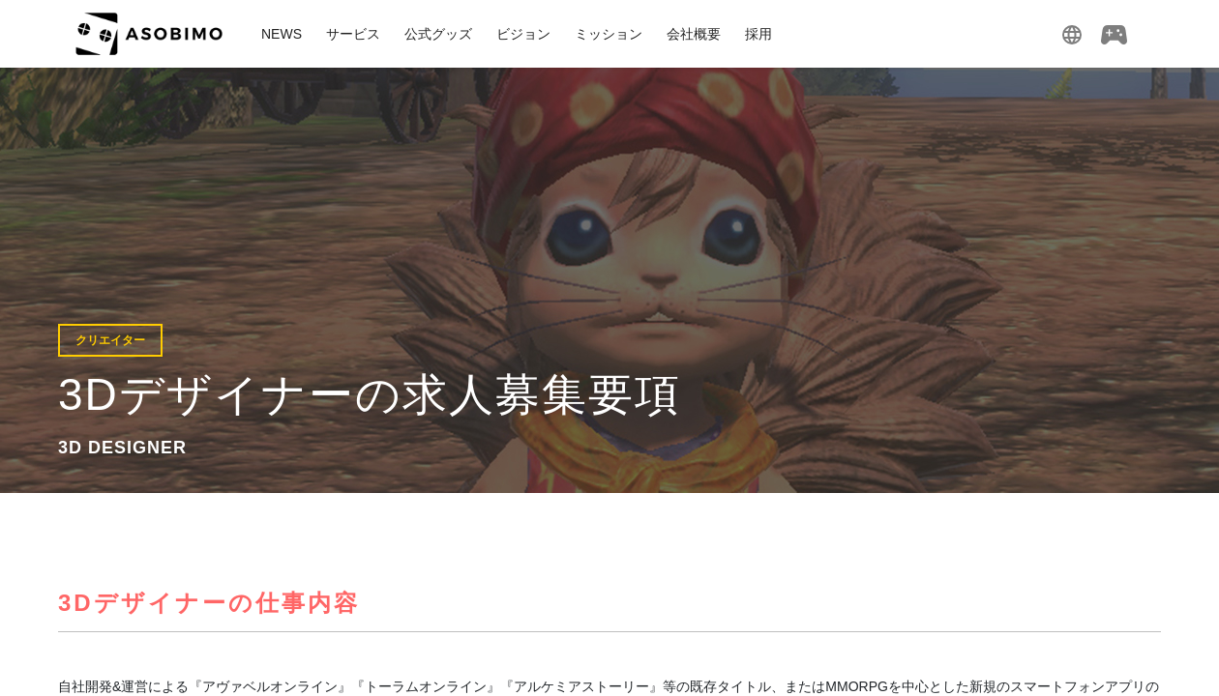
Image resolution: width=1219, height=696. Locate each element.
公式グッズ (438, 34)
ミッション (608, 34)
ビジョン (523, 34)
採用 (758, 34)
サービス (353, 34)
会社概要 (694, 34)
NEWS (281, 34)
